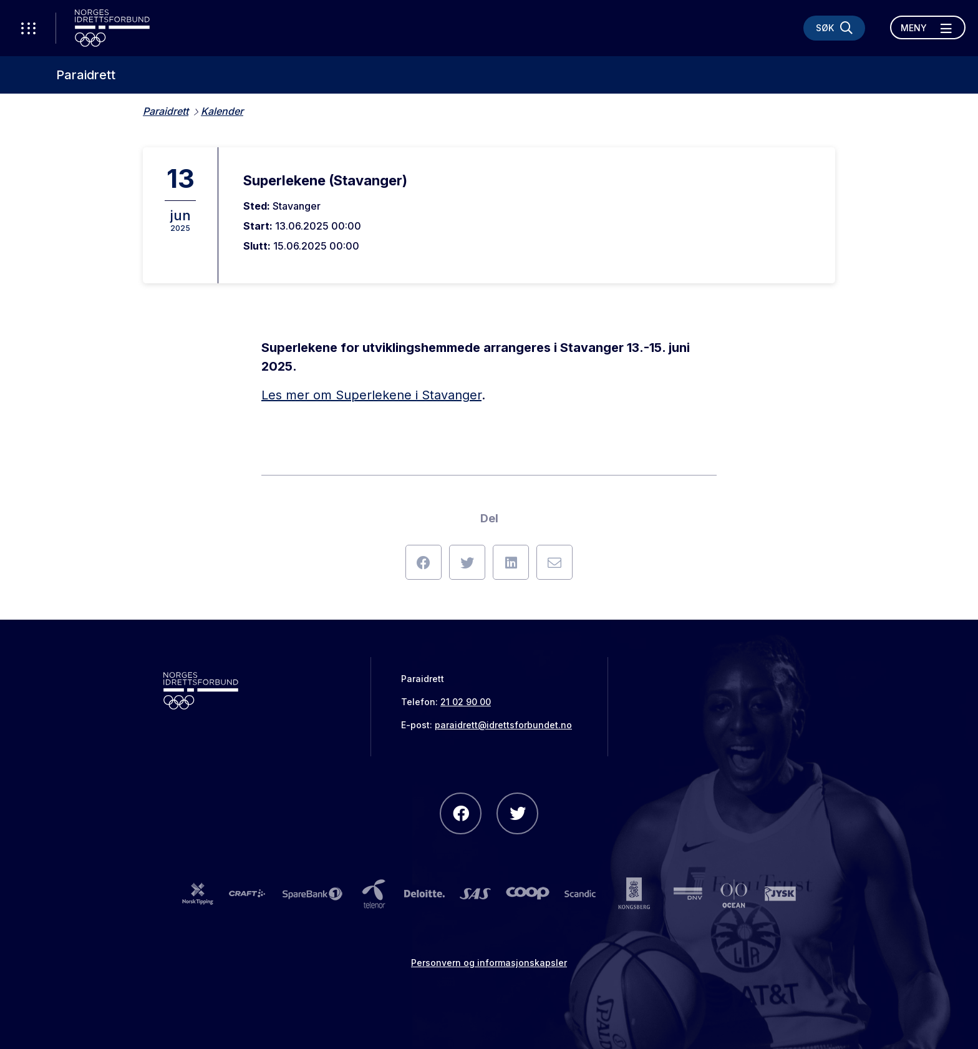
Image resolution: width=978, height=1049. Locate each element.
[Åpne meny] (928, 27)
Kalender (222, 111)
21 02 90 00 (465, 701)
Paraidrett (85, 74)
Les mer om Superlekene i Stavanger (371, 395)
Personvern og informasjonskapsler (489, 962)
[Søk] (834, 28)
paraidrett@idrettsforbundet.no (503, 725)
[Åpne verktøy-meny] (28, 28)
